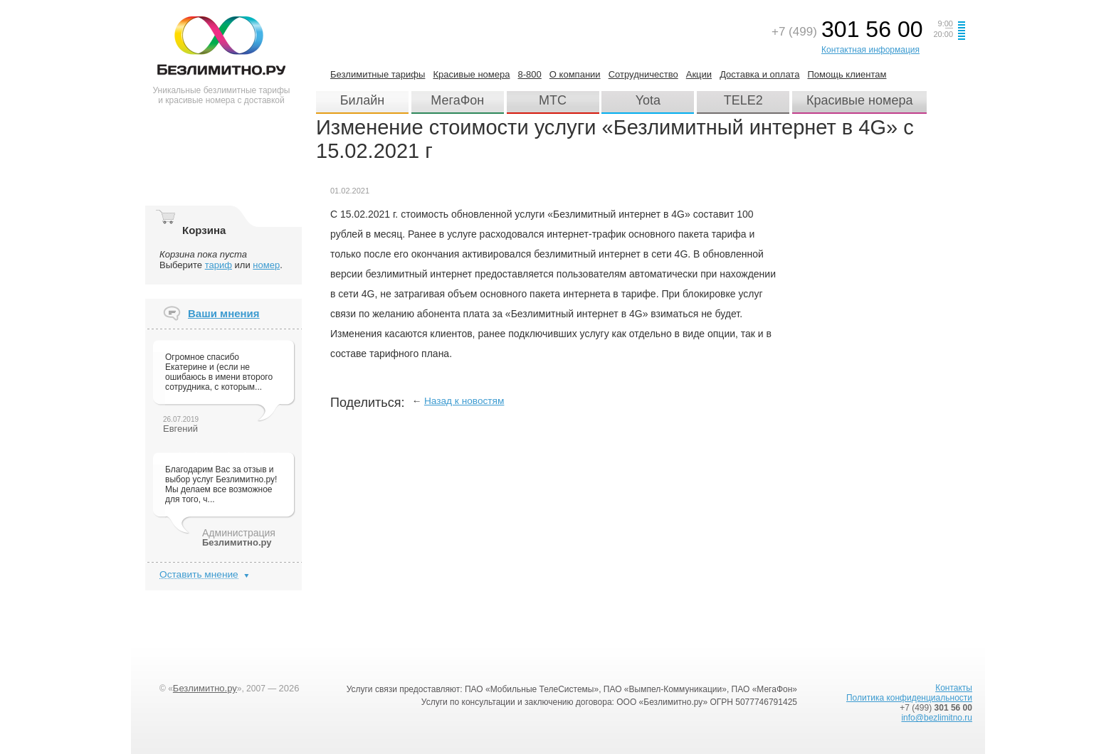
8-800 (530, 74)
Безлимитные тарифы (377, 74)
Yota (648, 100)
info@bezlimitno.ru (936, 718)
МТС (553, 100)
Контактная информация (870, 50)
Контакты (953, 688)
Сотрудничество (643, 74)
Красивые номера (471, 74)
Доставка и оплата (759, 74)
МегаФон (457, 100)
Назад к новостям (464, 400)
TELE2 (743, 100)
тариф (218, 265)
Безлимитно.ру (205, 688)
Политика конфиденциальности (909, 698)
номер (266, 265)
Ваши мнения (224, 313)
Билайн (362, 100)
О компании (575, 74)
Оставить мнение (198, 574)
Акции (699, 74)
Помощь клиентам (846, 74)
